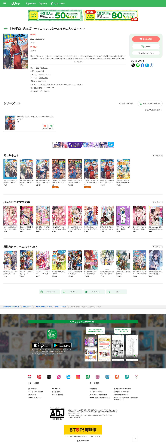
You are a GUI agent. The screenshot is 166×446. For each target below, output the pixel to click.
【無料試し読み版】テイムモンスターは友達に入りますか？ (35, 118)
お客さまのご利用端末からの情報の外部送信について (126, 398)
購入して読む (148, 39)
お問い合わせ (32, 395)
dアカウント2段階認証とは (98, 395)
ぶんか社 (41, 71)
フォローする (43, 39)
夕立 (32, 39)
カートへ (147, 46)
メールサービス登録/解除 (35, 392)
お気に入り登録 (127, 103)
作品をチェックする (147, 53)
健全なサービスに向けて (121, 392)
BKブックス (43, 78)
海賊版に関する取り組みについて (100, 397)
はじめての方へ (32, 389)
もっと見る (156, 155)
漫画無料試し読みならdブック (11, 306)
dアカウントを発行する (74, 436)
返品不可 (33, 50)
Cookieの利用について (121, 395)
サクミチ (39, 39)
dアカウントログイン (34, 397)
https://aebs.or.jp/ (75, 417)
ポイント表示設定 (57, 395)
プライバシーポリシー (97, 392)
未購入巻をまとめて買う (152, 103)
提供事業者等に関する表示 (122, 389)
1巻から (148, 110)
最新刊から (158, 110)
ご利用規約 (93, 389)
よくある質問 (56, 392)
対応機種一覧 (56, 389)
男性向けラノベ (44, 74)
